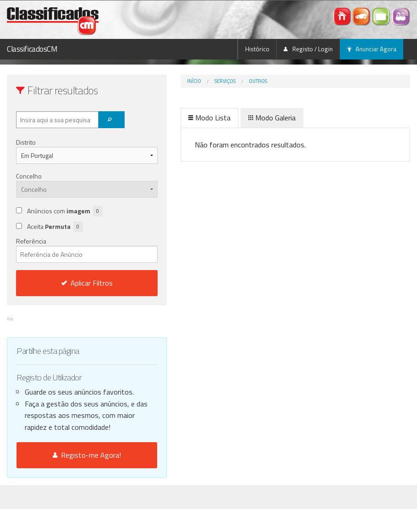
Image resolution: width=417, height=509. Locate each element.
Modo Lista (175, 117)
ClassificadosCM (32, 49)
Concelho (29, 176)
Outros (223, 81)
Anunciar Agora (371, 49)
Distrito (26, 142)
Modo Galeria (237, 117)
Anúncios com (65, 211)
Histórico (257, 49)
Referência (69, 249)
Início (159, 81)
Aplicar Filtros (69, 282)
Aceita (55, 227)
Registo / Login (308, 49)
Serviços (190, 81)
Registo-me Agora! (69, 478)
